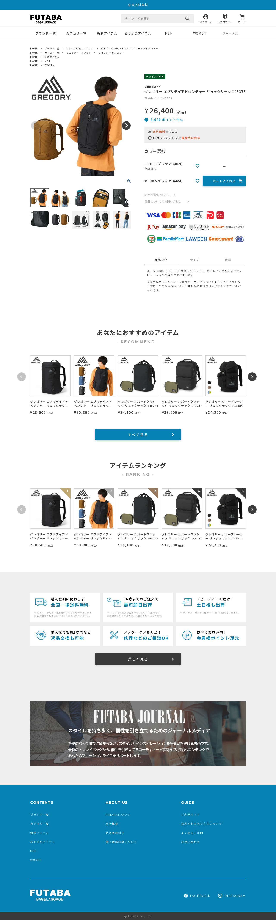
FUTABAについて (118, 815)
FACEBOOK (197, 895)
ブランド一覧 (46, 33)
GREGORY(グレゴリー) (80, 48)
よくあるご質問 (192, 833)
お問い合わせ (190, 842)
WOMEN (199, 33)
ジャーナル (230, 33)
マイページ (205, 21)
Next (126, 125)
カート (242, 21)
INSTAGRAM (232, 895)
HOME (34, 48)
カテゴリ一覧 (76, 33)
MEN (168, 33)
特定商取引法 (115, 833)
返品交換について (157, 195)
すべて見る (138, 434)
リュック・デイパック (79, 52)
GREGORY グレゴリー (111, 52)
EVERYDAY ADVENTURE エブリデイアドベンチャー (131, 48)
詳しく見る (138, 659)
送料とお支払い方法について (201, 824)
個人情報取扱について (121, 842)
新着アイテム (107, 33)
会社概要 (112, 824)
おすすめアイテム (138, 33)
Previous (35, 125)
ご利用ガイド (225, 21)
